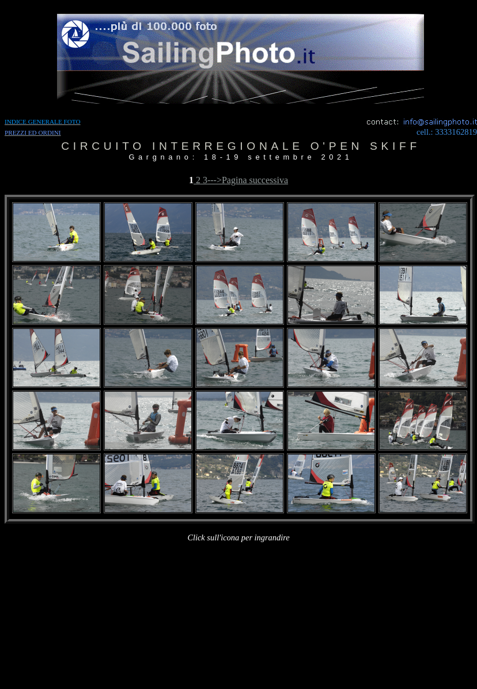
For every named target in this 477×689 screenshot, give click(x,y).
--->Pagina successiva (247, 180)
